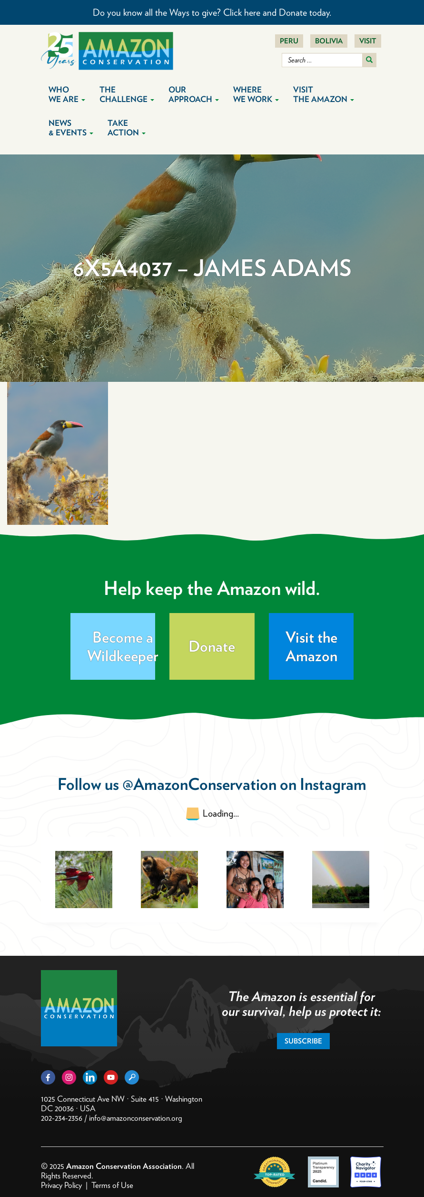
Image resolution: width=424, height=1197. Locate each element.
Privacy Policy (61, 1185)
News (71, 127)
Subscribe (303, 1041)
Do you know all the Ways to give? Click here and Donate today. (212, 12)
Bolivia (329, 41)
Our (193, 94)
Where (256, 94)
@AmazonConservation (199, 784)
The (126, 94)
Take (127, 127)
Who (67, 94)
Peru (289, 41)
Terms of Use (112, 1185)
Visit (367, 41)
